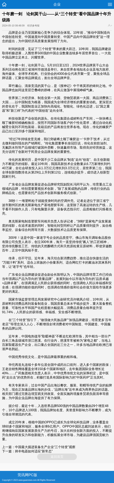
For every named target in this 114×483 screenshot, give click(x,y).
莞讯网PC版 (27, 475)
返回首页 (57, 456)
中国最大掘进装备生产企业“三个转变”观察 (45, 447)
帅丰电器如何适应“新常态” (34, 451)
